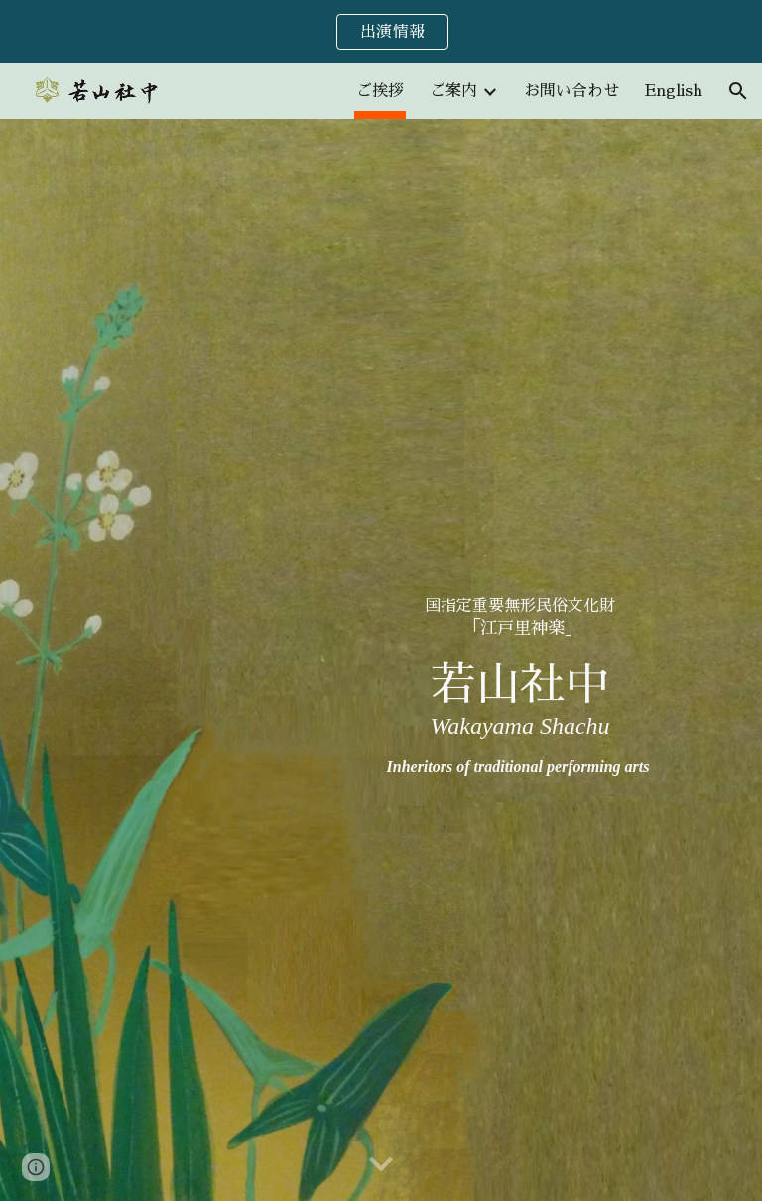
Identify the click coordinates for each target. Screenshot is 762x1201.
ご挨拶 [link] (380, 91)
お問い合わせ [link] (571, 91)
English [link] (673, 91)
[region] (381, 31)
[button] (738, 91)
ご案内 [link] (453, 91)
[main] (519, 660)
